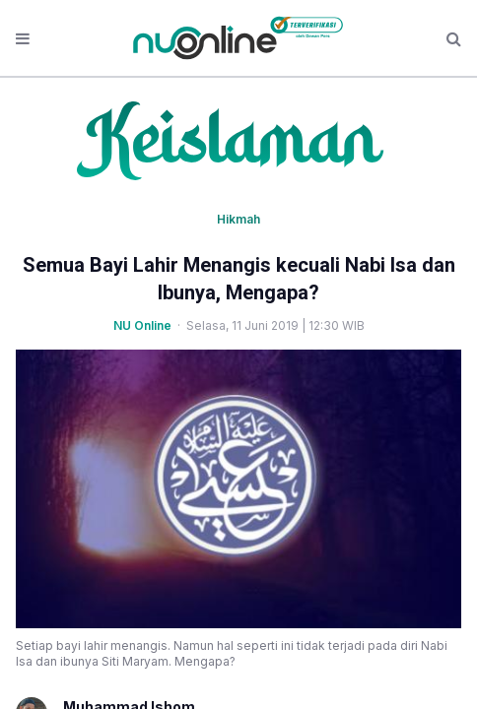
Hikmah (238, 219)
